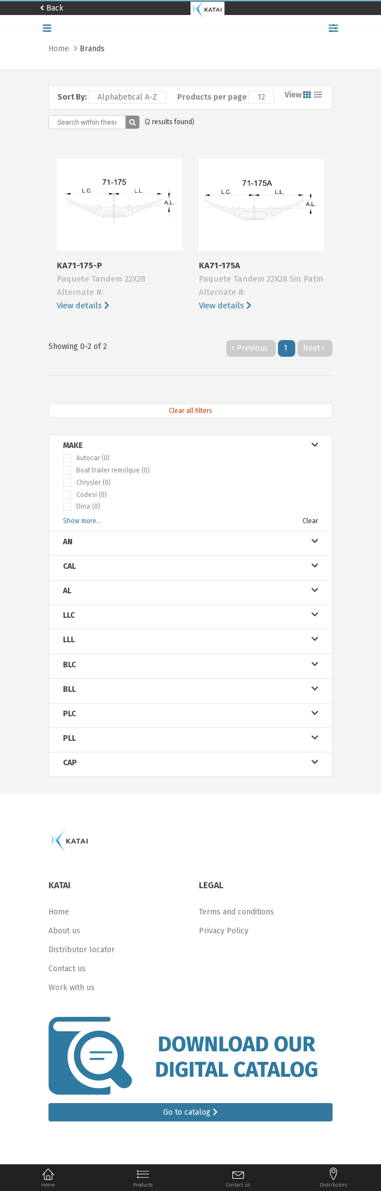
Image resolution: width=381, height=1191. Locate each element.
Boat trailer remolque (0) (113, 470)
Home (59, 48)
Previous (251, 348)
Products (142, 1178)
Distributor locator (81, 949)
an (190, 542)
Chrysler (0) (93, 482)
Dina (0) (88, 506)
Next (315, 348)
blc (190, 665)
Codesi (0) (91, 495)
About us (64, 931)
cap (190, 762)
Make (190, 445)
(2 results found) (169, 122)
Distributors (333, 1178)
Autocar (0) (93, 458)
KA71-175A (261, 286)
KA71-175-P (119, 286)
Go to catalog (190, 1112)
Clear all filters (190, 411)
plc (190, 713)
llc (190, 615)
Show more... (82, 521)
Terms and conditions (236, 912)
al (190, 591)
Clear (310, 521)
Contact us (67, 968)
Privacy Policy (223, 931)
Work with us (71, 987)
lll (190, 639)
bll (190, 689)
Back (51, 8)
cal (190, 566)
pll (190, 738)
